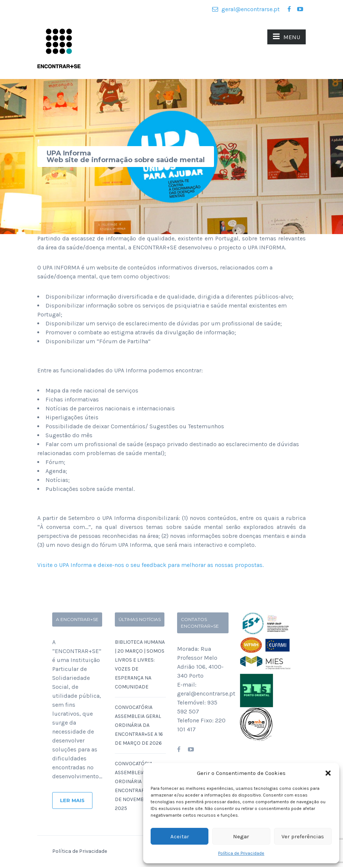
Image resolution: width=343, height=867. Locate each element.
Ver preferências (302, 836)
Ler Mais (72, 800)
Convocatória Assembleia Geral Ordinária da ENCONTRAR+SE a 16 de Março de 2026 (139, 725)
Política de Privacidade (241, 853)
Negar (241, 836)
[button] (328, 773)
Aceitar (179, 836)
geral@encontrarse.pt (246, 9)
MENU (286, 36)
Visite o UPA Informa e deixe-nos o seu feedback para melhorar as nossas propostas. (150, 564)
